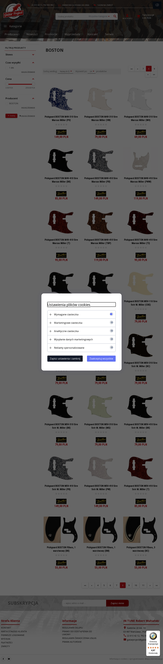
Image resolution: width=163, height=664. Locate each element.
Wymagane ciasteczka (66, 314)
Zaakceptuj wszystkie (101, 358)
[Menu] (158, 632)
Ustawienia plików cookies (68, 304)
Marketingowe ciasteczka (68, 322)
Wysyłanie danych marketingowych (73, 339)
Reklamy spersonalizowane (69, 347)
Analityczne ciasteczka (66, 331)
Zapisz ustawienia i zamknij (65, 358)
